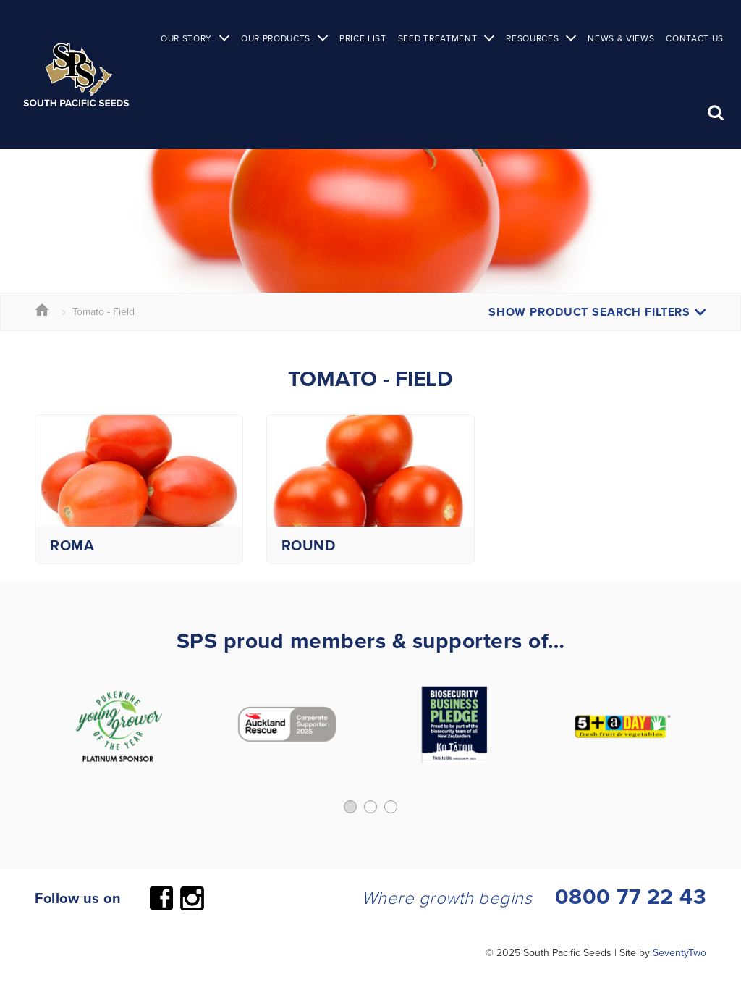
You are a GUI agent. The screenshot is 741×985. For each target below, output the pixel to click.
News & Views (621, 38)
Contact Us (695, 38)
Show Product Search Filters (597, 311)
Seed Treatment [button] (437, 38)
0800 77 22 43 (631, 896)
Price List (362, 38)
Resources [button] (532, 38)
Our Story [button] (186, 38)
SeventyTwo (679, 952)
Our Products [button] (275, 38)
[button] (350, 807)
